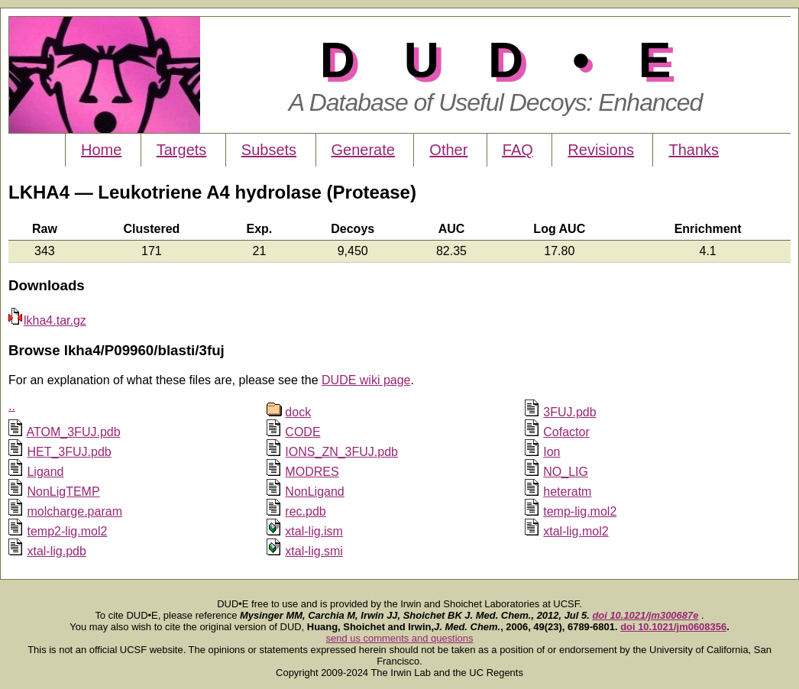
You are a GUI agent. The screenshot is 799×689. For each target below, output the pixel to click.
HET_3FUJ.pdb (69, 451)
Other (448, 149)
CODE (302, 431)
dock (298, 412)
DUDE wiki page (366, 380)
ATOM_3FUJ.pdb (74, 431)
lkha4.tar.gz (47, 320)
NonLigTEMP (63, 491)
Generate (363, 149)
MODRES (311, 471)
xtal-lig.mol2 (575, 531)
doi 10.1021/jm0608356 (673, 626)
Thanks (693, 149)
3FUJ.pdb (569, 412)
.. (11, 405)
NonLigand (314, 491)
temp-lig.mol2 (579, 511)
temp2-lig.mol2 (67, 531)
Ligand (45, 471)
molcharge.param (74, 511)
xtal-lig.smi (314, 551)
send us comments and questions (400, 638)
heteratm (567, 491)
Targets (182, 149)
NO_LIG (565, 471)
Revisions (601, 149)
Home (101, 149)
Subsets (268, 149)
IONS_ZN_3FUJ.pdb (341, 451)
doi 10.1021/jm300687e (645, 615)
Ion (551, 451)
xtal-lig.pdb (56, 551)
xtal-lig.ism (314, 531)
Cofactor (566, 431)
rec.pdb (305, 511)
